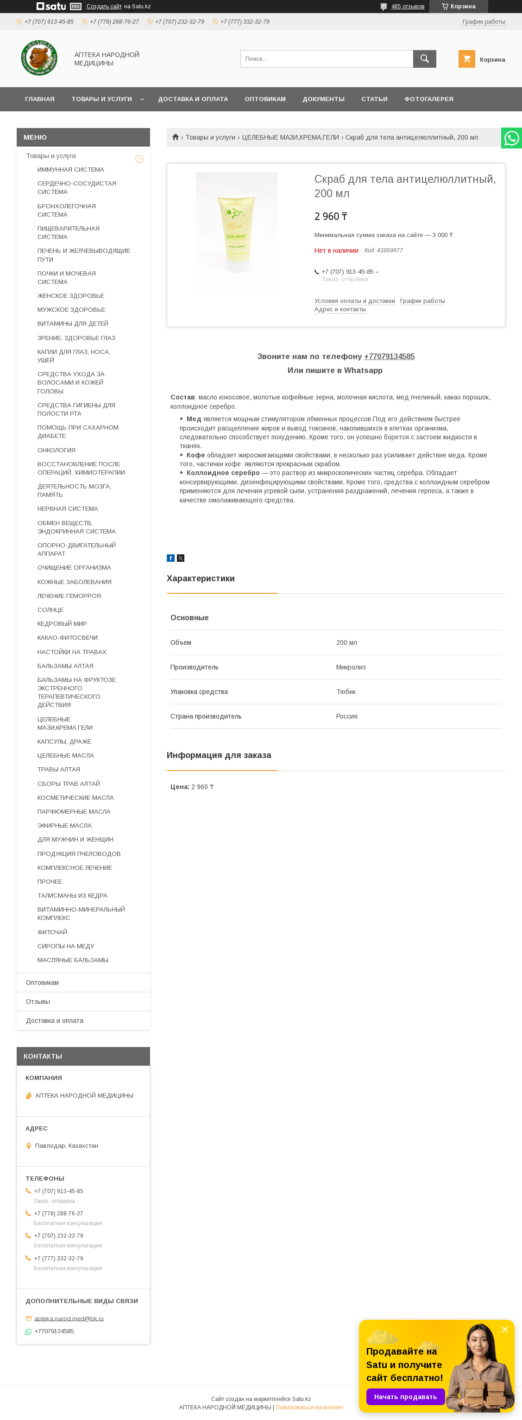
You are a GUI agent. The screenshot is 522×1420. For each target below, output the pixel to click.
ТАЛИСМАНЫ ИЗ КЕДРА (72, 895)
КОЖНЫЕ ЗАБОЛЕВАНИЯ (75, 581)
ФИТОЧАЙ (52, 932)
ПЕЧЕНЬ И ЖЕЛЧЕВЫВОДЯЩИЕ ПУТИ (84, 255)
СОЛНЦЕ (50, 609)
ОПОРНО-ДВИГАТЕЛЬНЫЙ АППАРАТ (77, 549)
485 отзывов (408, 6)
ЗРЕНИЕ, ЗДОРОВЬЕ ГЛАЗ (76, 337)
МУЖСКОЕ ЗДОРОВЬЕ (71, 309)
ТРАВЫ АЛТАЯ (59, 769)
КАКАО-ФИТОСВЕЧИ (68, 637)
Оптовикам (265, 99)
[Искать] (424, 59)
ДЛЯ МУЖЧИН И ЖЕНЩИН (75, 839)
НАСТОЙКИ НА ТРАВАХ (72, 652)
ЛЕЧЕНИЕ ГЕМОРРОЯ (69, 595)
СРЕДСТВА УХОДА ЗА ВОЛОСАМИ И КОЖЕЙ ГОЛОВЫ (71, 382)
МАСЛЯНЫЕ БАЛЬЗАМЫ (73, 960)
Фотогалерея (428, 99)
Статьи (374, 99)
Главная (40, 99)
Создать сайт (104, 6)
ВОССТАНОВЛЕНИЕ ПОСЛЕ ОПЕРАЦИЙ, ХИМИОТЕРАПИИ (81, 468)
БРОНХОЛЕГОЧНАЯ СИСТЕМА (67, 210)
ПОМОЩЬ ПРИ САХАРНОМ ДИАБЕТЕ (78, 431)
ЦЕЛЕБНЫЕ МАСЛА (66, 755)
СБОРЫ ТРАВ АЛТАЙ (69, 783)
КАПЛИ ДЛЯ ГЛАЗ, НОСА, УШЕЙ (74, 356)
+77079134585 (389, 356)
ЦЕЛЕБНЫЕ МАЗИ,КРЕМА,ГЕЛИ (290, 137)
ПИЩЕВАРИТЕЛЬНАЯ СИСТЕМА (69, 232)
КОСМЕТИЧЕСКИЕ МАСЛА (76, 797)
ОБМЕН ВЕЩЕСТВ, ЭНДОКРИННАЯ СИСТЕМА (77, 527)
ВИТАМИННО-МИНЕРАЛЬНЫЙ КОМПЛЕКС (81, 913)
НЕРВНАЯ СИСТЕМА (68, 508)
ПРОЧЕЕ (50, 881)
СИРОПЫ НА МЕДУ (66, 946)
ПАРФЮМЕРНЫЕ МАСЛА (74, 811)
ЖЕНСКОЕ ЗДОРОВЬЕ (71, 295)
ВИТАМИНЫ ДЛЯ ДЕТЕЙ (73, 323)
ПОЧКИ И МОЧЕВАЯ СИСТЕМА (67, 277)
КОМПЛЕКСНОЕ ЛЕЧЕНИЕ (75, 867)
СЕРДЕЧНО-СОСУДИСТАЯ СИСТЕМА (77, 187)
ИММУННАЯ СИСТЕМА (71, 169)
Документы (323, 99)
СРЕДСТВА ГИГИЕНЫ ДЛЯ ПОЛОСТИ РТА (76, 409)
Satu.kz (301, 1399)
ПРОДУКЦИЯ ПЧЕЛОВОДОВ (79, 853)
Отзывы (38, 1001)
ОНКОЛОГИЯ (56, 450)
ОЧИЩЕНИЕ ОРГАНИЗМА (74, 567)
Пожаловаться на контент (309, 1407)
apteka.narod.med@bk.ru (69, 1318)
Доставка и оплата (193, 99)
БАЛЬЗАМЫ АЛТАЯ (66, 665)
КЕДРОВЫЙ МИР (62, 623)
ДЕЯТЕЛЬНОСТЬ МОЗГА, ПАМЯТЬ (74, 490)
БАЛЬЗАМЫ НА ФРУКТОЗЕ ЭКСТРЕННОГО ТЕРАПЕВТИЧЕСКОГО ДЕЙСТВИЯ (77, 692)
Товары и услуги (101, 99)
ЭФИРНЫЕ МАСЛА (65, 825)
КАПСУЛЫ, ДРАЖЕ (64, 741)
